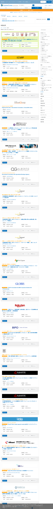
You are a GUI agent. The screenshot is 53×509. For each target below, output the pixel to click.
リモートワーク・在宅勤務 (46, 56)
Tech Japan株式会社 (10, 269)
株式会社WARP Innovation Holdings (12, 64)
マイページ (16, 7)
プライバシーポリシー (20, 506)
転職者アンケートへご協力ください (26, 10)
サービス (43, 71)
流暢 (42, 48)
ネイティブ (44, 34)
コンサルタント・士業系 (46, 80)
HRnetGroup (9, 109)
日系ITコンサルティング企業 (11, 154)
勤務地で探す (15, 16)
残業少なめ (44, 60)
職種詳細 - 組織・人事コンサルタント (8, 20)
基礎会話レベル (44, 50)
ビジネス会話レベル (45, 36)
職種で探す (9, 16)
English (46, 5)
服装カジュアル (44, 57)
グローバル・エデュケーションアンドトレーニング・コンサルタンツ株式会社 (19, 42)
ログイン (42, 1)
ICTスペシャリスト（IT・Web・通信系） (46, 88)
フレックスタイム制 (45, 62)
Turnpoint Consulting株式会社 (11, 199)
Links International (9, 427)
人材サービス (44, 68)
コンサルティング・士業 (46, 66)
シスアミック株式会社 (10, 381)
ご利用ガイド (50, 5)
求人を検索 (37, 7)
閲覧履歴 (26, 7)
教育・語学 (43, 74)
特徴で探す (26, 16)
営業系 (43, 83)
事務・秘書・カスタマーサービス (46, 85)
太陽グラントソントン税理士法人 (12, 131)
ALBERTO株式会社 (10, 176)
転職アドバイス (47, 7)
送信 (48, 19)
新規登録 (49, 1)
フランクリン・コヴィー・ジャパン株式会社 (14, 495)
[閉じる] (3, 507)
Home (6, 7)
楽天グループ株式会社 (10, 312)
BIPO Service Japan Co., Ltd (11, 336)
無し (43, 47)
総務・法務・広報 (44, 90)
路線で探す (20, 16)
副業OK (43, 59)
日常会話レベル (44, 39)
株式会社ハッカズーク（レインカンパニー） (14, 358)
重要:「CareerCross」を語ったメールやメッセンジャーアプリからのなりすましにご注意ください (26, 12)
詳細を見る (4, 50)
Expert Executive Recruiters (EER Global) (13, 472)
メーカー (43, 73)
